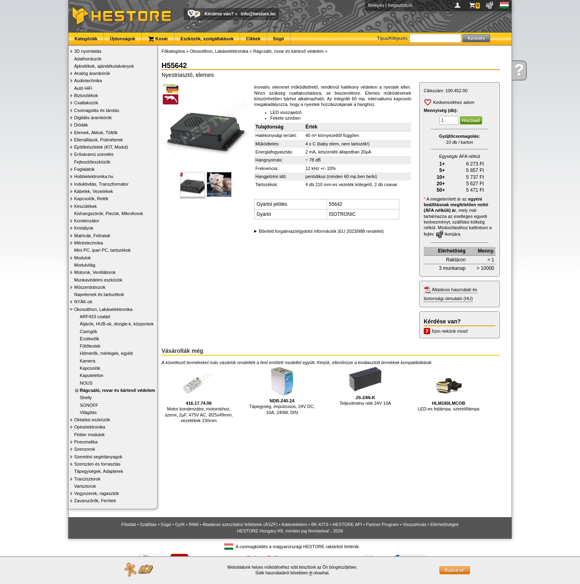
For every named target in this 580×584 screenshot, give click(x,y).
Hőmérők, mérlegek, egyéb (106, 353)
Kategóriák (86, 38)
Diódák (81, 124)
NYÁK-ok (83, 301)
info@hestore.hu (258, 13)
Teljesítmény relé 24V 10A (365, 386)
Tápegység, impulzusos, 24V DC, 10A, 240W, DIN (282, 391)
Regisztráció (400, 5)
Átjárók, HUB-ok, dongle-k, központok (116, 323)
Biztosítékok (86, 95)
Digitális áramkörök (93, 117)
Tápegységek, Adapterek (98, 471)
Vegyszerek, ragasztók (96, 493)
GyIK (180, 524)
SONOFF (89, 405)
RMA (194, 524)
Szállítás (148, 524)
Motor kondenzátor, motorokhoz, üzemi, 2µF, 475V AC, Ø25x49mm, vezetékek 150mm (199, 395)
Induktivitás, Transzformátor (101, 184)
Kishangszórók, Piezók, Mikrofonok (108, 213)
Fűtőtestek (90, 346)
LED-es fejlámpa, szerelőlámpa (448, 389)
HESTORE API (347, 524)
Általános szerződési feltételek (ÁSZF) (240, 524)
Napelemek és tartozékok (99, 294)
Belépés (376, 5)
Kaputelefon (92, 375)
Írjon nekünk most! (450, 331)
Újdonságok (122, 38)
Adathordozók (88, 58)
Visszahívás (415, 524)
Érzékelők (89, 338)
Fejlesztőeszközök (92, 161)
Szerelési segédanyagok (98, 456)
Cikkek (253, 38)
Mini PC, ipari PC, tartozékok (102, 250)
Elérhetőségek (444, 524)
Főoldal (128, 524)
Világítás (88, 412)
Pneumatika (85, 441)
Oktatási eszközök (92, 419)
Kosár (158, 39)
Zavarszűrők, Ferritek (95, 500)
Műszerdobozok (90, 287)
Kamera (87, 360)
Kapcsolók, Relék (91, 198)
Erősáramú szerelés (94, 154)
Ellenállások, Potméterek (98, 139)
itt (311, 573)
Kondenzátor (86, 220)
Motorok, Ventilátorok (95, 272)
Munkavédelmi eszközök (98, 280)
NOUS (86, 383)
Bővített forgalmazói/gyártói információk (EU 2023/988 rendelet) (321, 231)
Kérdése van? (219, 13)
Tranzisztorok (87, 478)
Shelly (86, 397)
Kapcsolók (90, 368)
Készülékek (85, 206)
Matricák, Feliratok (92, 235)
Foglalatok (84, 169)
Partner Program (382, 524)
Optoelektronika (89, 427)
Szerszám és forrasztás (97, 464)
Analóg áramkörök (92, 73)
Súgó (278, 38)
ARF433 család (95, 316)
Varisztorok (85, 486)
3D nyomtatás (88, 51)
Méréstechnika (88, 242)
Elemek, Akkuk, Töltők (96, 132)
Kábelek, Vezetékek (93, 191)
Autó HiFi (83, 88)
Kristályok (83, 228)
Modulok (82, 257)
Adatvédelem (294, 524)
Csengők (88, 331)
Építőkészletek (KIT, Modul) (101, 147)
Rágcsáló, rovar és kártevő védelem (117, 390)
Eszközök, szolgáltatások (207, 38)
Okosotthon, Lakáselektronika (103, 309)
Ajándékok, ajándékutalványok (104, 66)
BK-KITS (320, 524)
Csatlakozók (86, 102)
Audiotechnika (88, 80)
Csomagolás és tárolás (96, 110)
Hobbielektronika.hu (93, 176)
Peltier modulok (89, 434)
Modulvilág (84, 265)
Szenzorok (84, 449)
